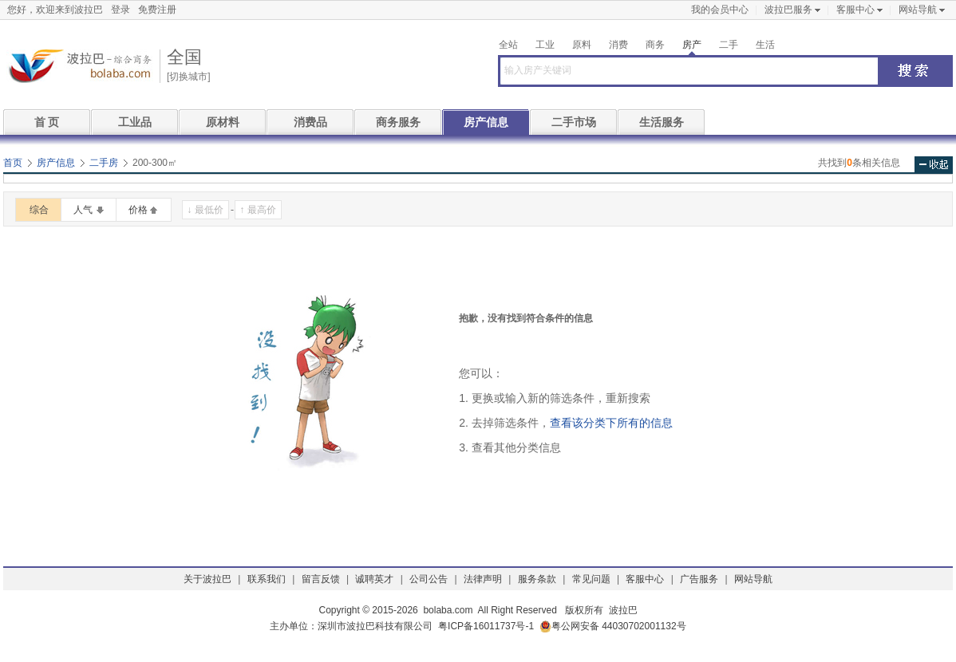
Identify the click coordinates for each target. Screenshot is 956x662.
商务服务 (398, 122)
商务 (655, 44)
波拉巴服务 (788, 9)
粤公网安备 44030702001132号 (612, 626)
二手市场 (573, 122)
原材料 (222, 122)
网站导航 (918, 9)
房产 (691, 44)
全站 (508, 44)
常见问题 (591, 579)
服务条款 (537, 579)
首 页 (47, 122)
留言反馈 (321, 579)
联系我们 (266, 579)
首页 (12, 162)
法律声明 (483, 579)
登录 (120, 9)
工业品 (135, 122)
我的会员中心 (720, 9)
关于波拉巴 (207, 579)
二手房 (103, 162)
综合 (39, 209)
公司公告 (428, 579)
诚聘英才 (374, 579)
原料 (581, 44)
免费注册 (157, 9)
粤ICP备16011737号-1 (486, 626)
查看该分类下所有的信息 (611, 422)
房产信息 (486, 122)
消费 (618, 44)
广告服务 (699, 579)
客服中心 (855, 9)
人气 (83, 209)
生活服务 (661, 122)
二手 (728, 44)
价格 (138, 209)
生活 (765, 44)
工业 (545, 44)
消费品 (310, 122)
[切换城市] (189, 76)
